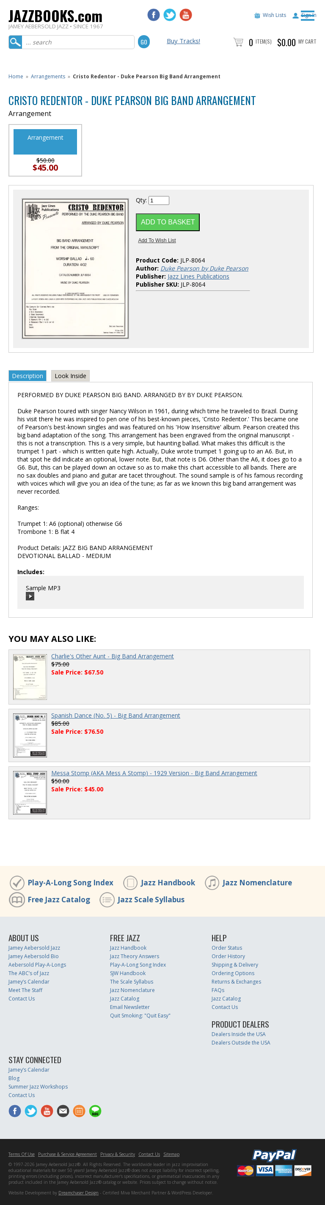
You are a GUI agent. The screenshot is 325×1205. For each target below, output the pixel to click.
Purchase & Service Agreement (67, 1154)
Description (27, 376)
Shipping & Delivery (235, 964)
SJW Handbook (128, 973)
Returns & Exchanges (236, 981)
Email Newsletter (130, 1007)
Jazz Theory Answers (134, 956)
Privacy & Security (117, 1154)
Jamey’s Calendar (29, 981)
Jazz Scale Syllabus (151, 899)
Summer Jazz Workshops (38, 1086)
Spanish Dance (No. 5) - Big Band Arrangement (115, 715)
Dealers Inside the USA (239, 1034)
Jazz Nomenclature (257, 882)
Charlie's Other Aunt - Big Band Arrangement (112, 656)
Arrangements (48, 76)
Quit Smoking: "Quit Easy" (140, 1015)
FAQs (218, 990)
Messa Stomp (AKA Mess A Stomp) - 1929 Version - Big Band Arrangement (154, 773)
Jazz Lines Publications (198, 276)
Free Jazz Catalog (59, 899)
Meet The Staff (25, 990)
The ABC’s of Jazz (28, 973)
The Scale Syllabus (131, 981)
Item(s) (264, 41)
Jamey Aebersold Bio (33, 956)
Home (15, 76)
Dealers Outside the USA (241, 1042)
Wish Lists (274, 15)
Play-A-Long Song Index (70, 882)
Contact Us (21, 998)
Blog (13, 1078)
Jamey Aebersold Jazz (34, 947)
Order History (228, 956)
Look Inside (70, 376)
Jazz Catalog (124, 998)
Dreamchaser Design (78, 1193)
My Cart (307, 41)
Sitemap (171, 1154)
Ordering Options (233, 973)
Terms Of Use (21, 1154)
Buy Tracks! (183, 40)
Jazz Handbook (168, 882)
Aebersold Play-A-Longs (37, 964)
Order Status (227, 947)
